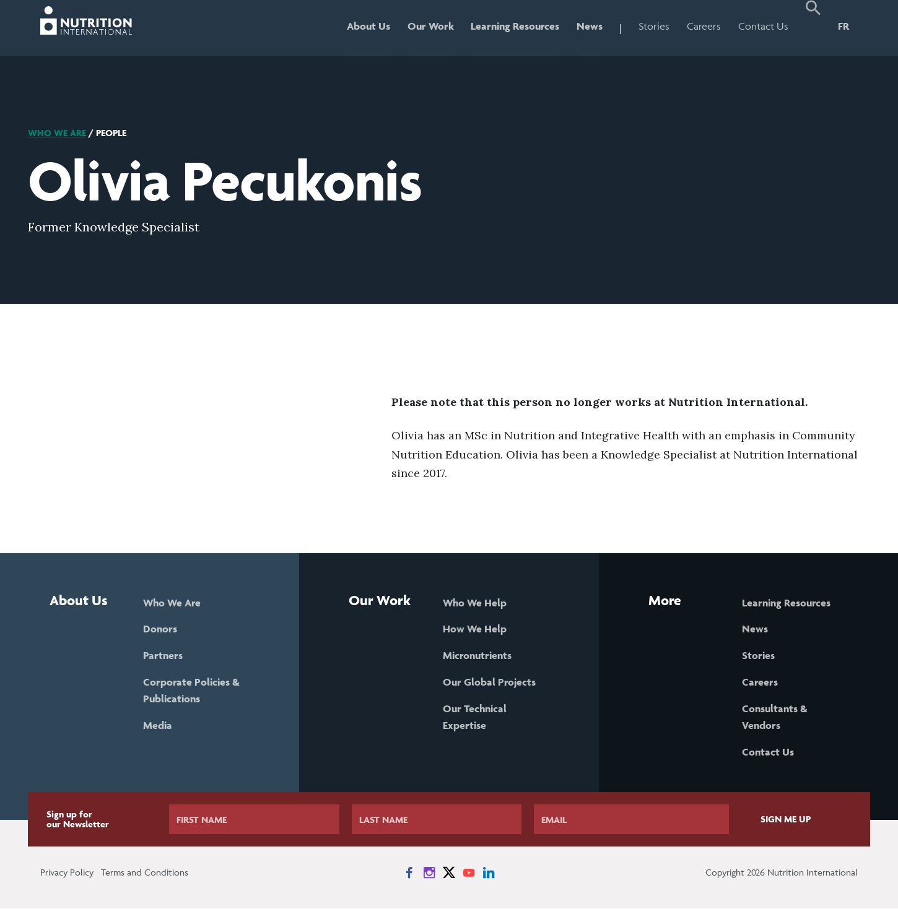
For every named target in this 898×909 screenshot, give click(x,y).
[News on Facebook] (409, 873)
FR (843, 26)
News (590, 26)
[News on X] (449, 873)
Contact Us (763, 26)
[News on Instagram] (429, 873)
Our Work (430, 26)
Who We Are (57, 133)
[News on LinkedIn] (488, 873)
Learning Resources (515, 26)
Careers (704, 26)
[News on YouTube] (468, 873)
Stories (654, 26)
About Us (368, 26)
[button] (813, 28)
